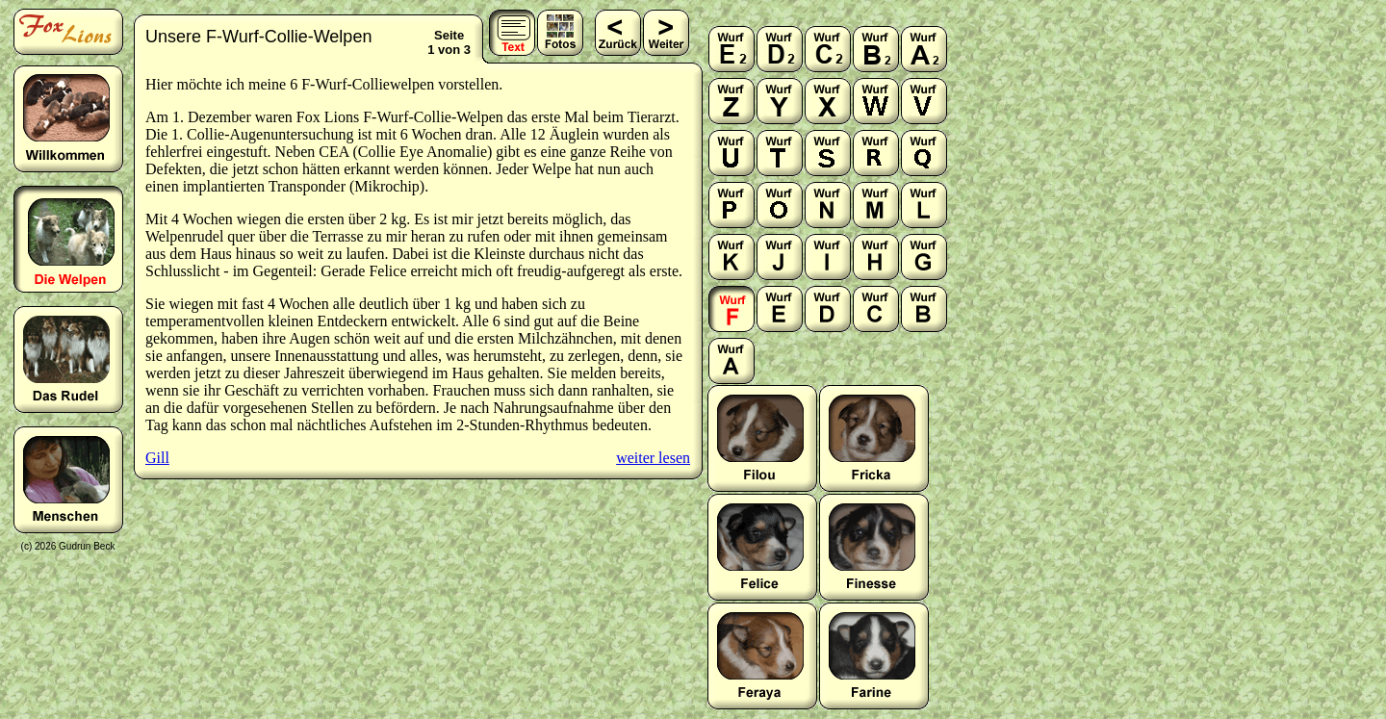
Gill (157, 457)
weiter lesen (653, 457)
